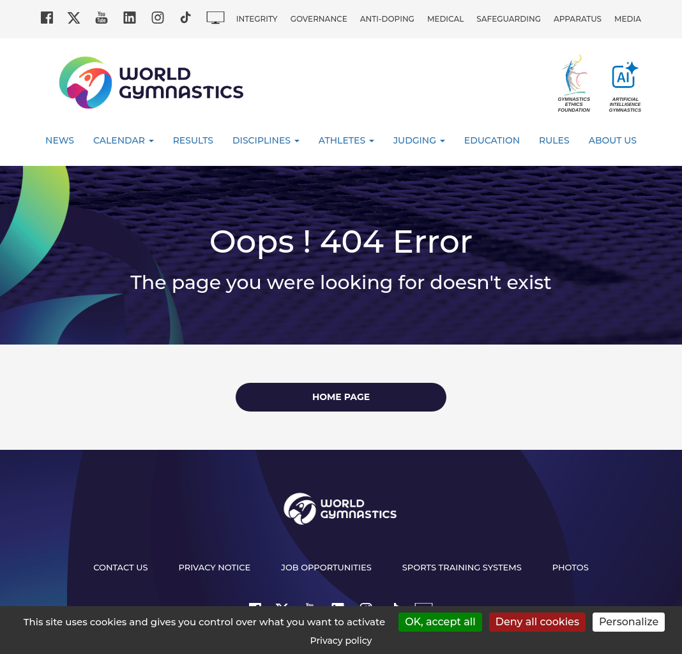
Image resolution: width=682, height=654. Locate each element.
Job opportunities (326, 567)
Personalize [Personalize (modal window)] (628, 622)
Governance (319, 19)
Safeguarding (508, 19)
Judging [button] (419, 140)
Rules (554, 140)
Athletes (346, 140)
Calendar (123, 140)
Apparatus (578, 19)
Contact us (120, 567)
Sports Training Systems (462, 567)
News (59, 140)
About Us (613, 140)
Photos (570, 567)
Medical (445, 19)
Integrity (257, 19)
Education (492, 140)
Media (627, 19)
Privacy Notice (215, 567)
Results (193, 140)
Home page (341, 397)
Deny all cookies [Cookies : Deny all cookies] (537, 622)
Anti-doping (387, 19)
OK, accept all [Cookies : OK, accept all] (440, 622)
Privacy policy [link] (341, 640)
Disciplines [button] (265, 140)
